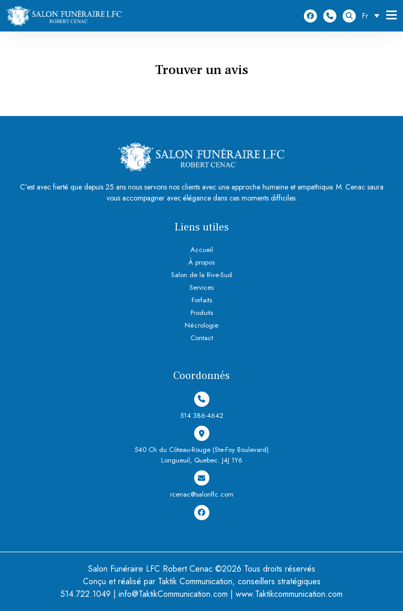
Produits (201, 313)
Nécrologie (201, 325)
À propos (201, 262)
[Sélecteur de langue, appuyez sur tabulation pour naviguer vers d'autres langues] (373, 15)
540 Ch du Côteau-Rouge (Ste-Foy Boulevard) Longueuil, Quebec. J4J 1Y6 (201, 445)
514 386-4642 (329, 16)
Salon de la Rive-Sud (201, 275)
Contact (201, 338)
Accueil (201, 250)
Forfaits (202, 300)
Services (201, 287)
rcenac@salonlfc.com (202, 484)
